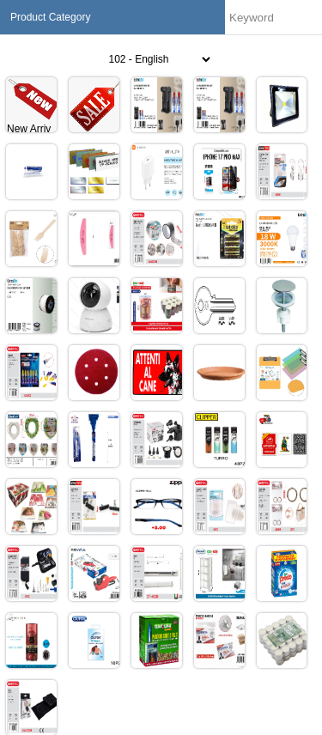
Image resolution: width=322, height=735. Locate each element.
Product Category (50, 17)
